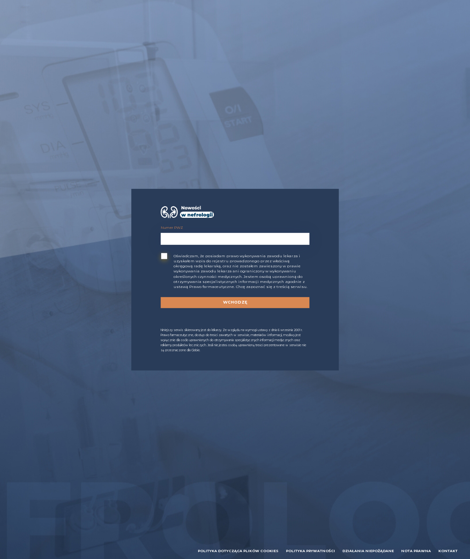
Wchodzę (235, 302)
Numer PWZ (172, 228)
